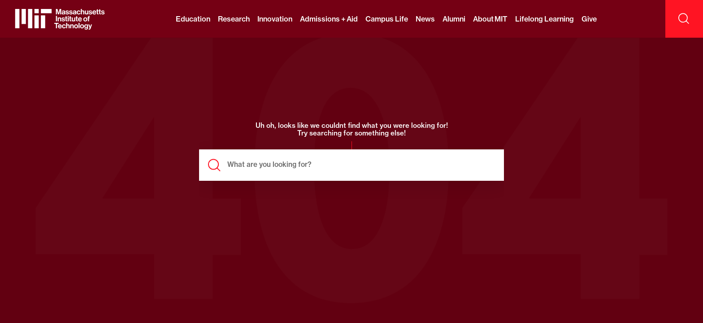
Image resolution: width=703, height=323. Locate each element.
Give (589, 18)
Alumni (454, 18)
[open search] (684, 19)
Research (234, 18)
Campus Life (386, 18)
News (425, 18)
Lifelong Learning (544, 18)
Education (193, 18)
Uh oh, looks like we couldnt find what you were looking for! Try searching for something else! (352, 129)
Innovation (274, 18)
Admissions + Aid (329, 18)
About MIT (490, 18)
